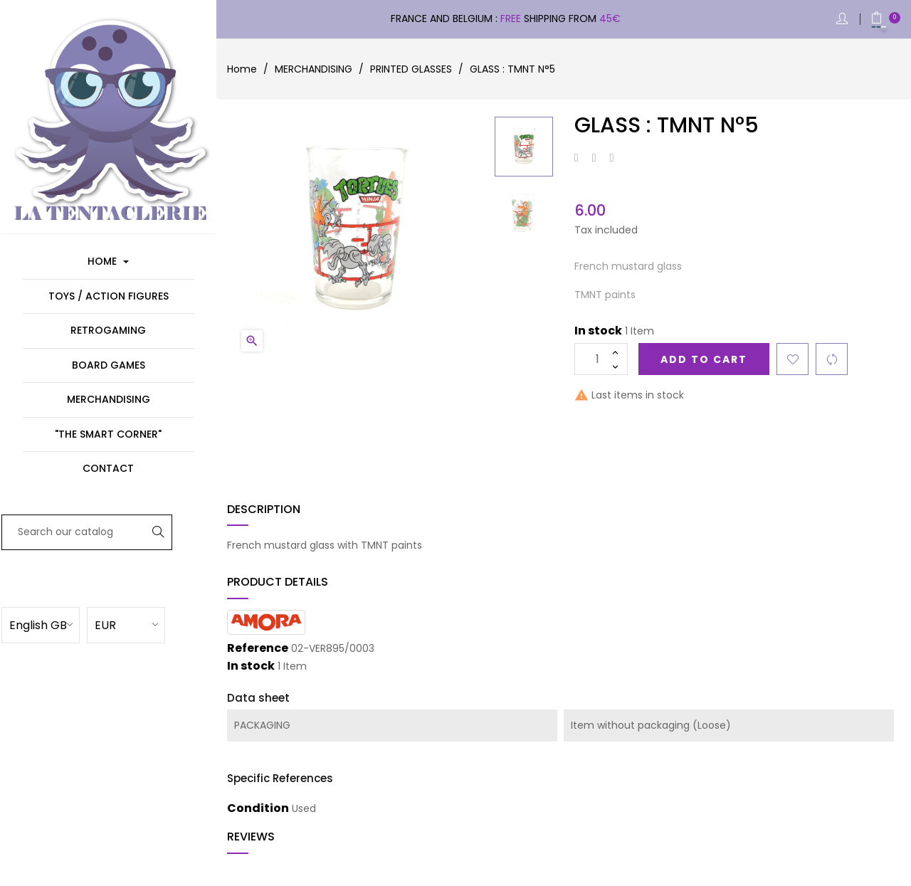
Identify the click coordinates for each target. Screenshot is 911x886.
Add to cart (703, 359)
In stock (598, 331)
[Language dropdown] (60, 624)
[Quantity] (601, 359)
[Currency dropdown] (146, 624)
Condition (258, 808)
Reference (257, 648)
